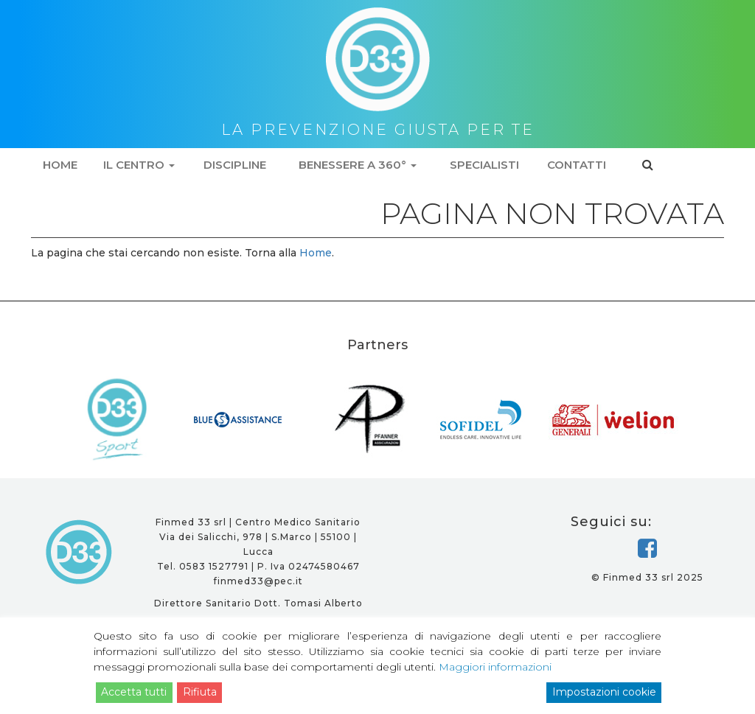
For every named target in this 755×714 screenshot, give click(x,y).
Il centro (139, 165)
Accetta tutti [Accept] (134, 692)
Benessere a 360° (358, 165)
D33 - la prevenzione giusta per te (79, 552)
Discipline (234, 165)
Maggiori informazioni (495, 666)
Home (60, 165)
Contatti (576, 165)
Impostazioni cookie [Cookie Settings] (604, 692)
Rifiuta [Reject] (200, 692)
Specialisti (484, 165)
